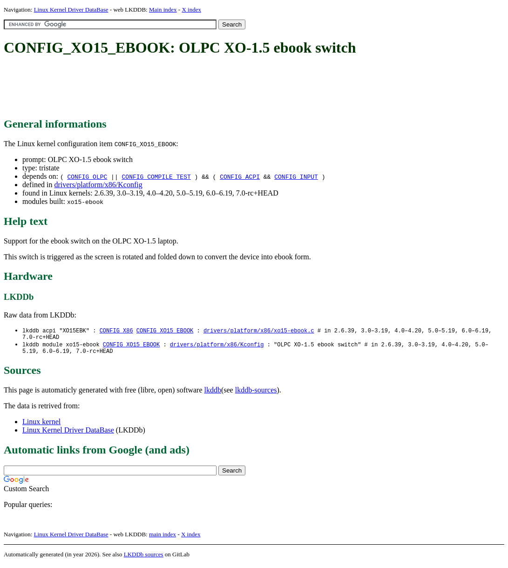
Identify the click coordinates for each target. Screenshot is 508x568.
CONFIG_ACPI (240, 176)
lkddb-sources (256, 394)
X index (191, 9)
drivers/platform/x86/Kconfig (98, 185)
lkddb (212, 394)
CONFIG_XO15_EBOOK (164, 331)
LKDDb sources (143, 557)
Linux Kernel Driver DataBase (71, 9)
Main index (163, 9)
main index (162, 537)
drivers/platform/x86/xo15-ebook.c (258, 331)
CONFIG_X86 (116, 331)
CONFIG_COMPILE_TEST (156, 176)
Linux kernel (41, 425)
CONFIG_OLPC (87, 176)
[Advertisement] (173, 87)
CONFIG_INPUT (296, 176)
